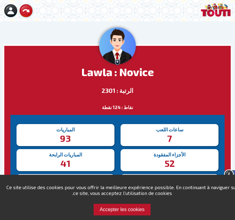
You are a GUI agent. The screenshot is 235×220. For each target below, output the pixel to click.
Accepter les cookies (122, 209)
